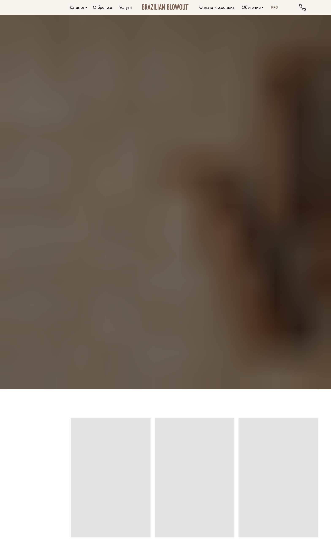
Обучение (251, 7)
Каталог (77, 7)
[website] (274, 7)
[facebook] (284, 7)
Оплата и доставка (217, 7)
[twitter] (293, 7)
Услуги (125, 7)
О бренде (102, 7)
